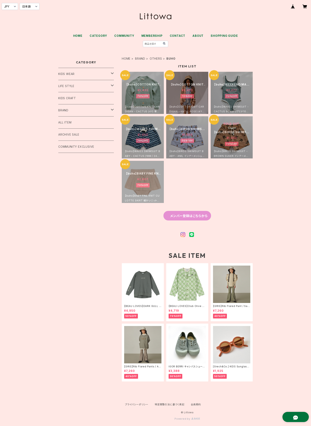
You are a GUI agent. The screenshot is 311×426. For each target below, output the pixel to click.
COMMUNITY (124, 35)
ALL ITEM (64, 122)
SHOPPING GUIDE (224, 35)
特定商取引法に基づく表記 (169, 404)
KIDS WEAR (66, 74)
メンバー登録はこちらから (189, 216)
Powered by (187, 418)
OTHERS (156, 58)
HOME (78, 35)
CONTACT (177, 35)
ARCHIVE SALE (68, 134)
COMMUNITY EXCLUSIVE (76, 146)
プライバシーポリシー (136, 404)
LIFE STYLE (66, 86)
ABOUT (197, 35)
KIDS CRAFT (67, 98)
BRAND (140, 58)
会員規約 (196, 404)
